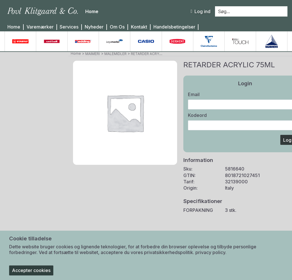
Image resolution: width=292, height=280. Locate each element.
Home (13, 27)
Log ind (200, 11)
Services (69, 27)
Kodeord (197, 115)
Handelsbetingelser (174, 27)
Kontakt (139, 27)
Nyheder (94, 27)
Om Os (117, 27)
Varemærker (40, 27)
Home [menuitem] (91, 11)
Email (194, 94)
